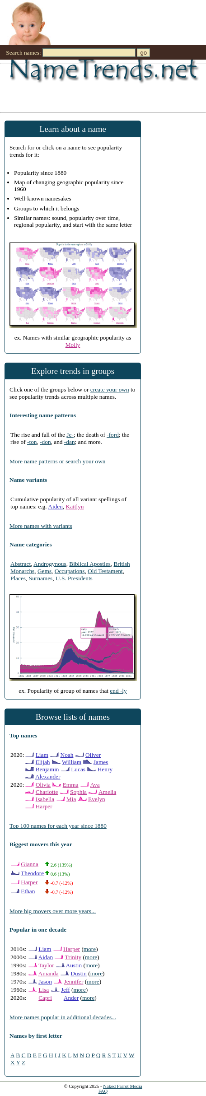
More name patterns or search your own (57, 461)
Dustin (78, 973)
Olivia (43, 784)
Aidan (45, 957)
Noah (67, 754)
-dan (69, 441)
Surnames (41, 578)
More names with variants (40, 525)
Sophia (78, 791)
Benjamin (47, 769)
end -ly (118, 690)
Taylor (46, 965)
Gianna (29, 864)
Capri (45, 997)
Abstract (20, 563)
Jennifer (74, 981)
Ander (71, 997)
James (101, 762)
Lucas (78, 769)
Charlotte (47, 791)
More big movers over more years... (52, 911)
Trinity (73, 957)
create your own (109, 389)
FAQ (103, 1091)
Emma (71, 784)
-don (45, 441)
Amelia (107, 791)
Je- (70, 434)
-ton (32, 441)
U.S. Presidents (74, 578)
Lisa (43, 989)
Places (18, 578)
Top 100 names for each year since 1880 (58, 825)
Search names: (23, 52)
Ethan (28, 891)
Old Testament (105, 571)
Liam (42, 754)
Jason (45, 981)
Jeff (65, 989)
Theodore (32, 873)
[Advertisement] (90, 87)
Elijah (43, 762)
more (90, 949)
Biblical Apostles (89, 563)
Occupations (70, 571)
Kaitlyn (75, 506)
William (71, 762)
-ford (113, 434)
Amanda (48, 973)
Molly (73, 344)
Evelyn (96, 799)
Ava (94, 784)
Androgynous (49, 563)
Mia (71, 799)
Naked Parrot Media (122, 1086)
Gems (44, 571)
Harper (44, 806)
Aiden (55, 506)
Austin (74, 965)
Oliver (93, 754)
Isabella (45, 799)
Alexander (48, 776)
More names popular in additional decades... (62, 1017)
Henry (105, 769)
